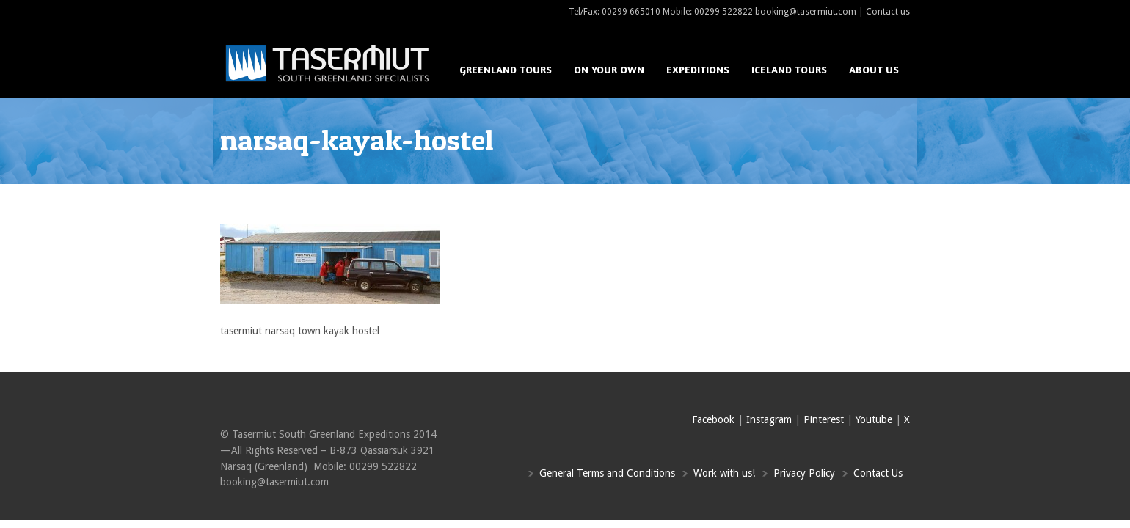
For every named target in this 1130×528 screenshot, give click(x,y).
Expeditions (697, 69)
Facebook (713, 419)
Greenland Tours (505, 69)
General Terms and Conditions (607, 473)
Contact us (888, 12)
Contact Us (878, 473)
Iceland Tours (789, 69)
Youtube (874, 419)
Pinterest (823, 419)
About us (874, 69)
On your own (609, 69)
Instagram (769, 419)
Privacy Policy (804, 473)
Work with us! (724, 473)
